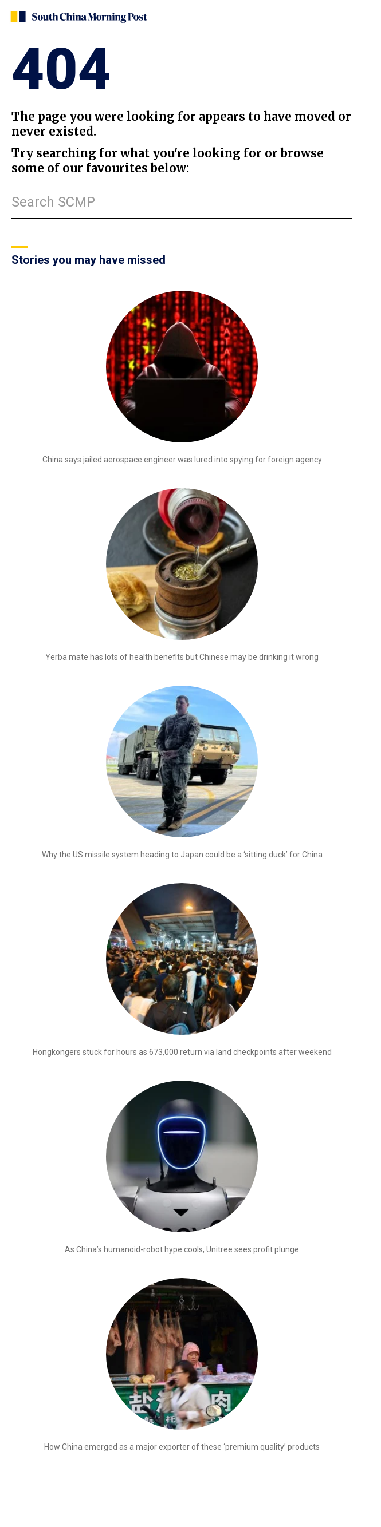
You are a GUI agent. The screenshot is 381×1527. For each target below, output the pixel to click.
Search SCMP (53, 202)
